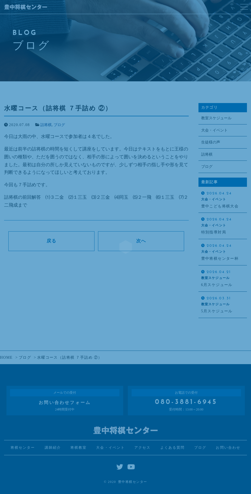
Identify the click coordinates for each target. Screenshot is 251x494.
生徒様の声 (210, 142)
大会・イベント (214, 130)
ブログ (59, 125)
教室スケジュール (216, 118)
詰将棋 (46, 125)
